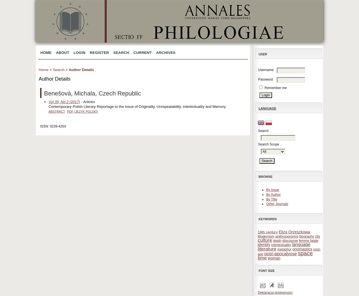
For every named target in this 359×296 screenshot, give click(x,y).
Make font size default (272, 285)
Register (99, 53)
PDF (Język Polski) (82, 111)
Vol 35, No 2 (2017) (64, 102)
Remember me (275, 88)
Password (265, 79)
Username (265, 70)
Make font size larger (281, 285)
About (62, 53)
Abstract (57, 111)
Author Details (81, 70)
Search (121, 53)
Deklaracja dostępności (275, 293)
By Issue (272, 190)
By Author (273, 195)
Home (46, 53)
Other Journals (277, 204)
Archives (166, 53)
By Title (271, 199)
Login (79, 53)
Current (143, 53)
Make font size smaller (263, 285)
